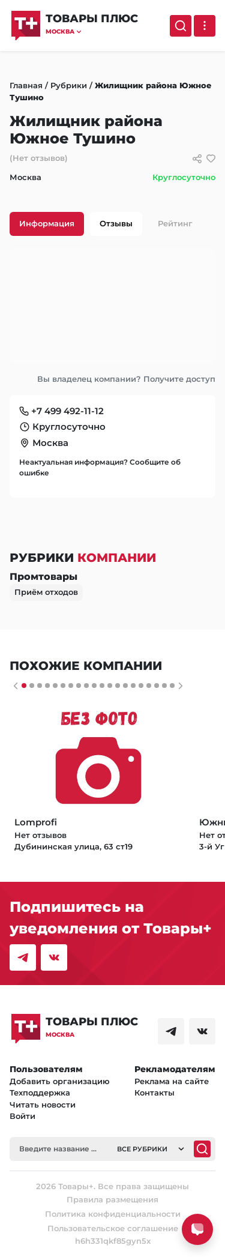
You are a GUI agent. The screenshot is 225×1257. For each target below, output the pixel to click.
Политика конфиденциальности (113, 1214)
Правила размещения (112, 1199)
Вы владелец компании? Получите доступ (126, 379)
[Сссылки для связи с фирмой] (197, 158)
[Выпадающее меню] (204, 26)
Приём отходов (46, 592)
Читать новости (43, 1104)
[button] (92, 31)
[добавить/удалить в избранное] (210, 158)
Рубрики (68, 85)
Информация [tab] (46, 223)
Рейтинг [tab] (175, 223)
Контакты (154, 1092)
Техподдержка (40, 1092)
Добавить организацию (60, 1081)
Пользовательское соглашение (112, 1228)
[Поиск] (180, 26)
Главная (26, 85)
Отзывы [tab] (116, 223)
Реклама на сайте (171, 1081)
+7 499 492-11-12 (67, 411)
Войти (22, 1116)
